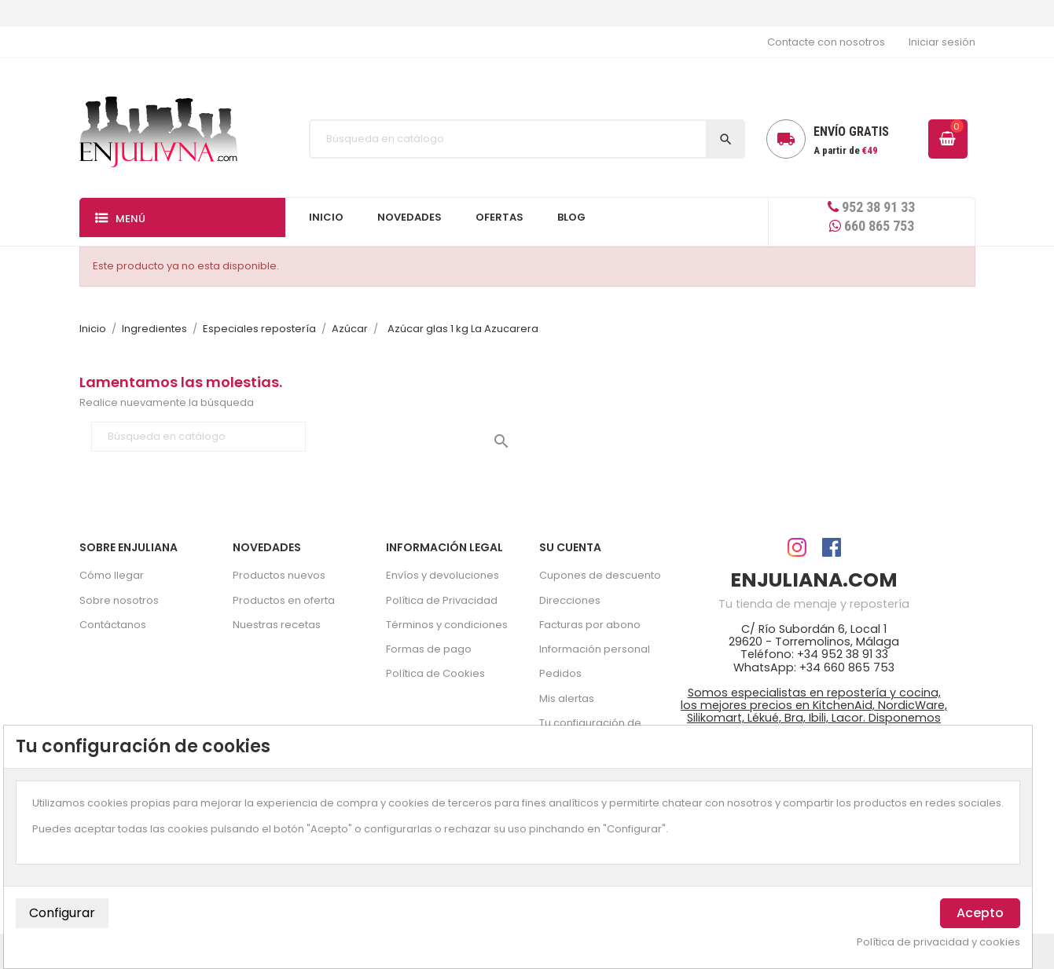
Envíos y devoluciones (442, 575)
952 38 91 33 (871, 207)
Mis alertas (566, 698)
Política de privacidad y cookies (938, 942)
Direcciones (569, 600)
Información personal (594, 649)
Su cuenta (570, 547)
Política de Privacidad (442, 600)
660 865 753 (871, 226)
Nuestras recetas (277, 624)
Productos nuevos (279, 575)
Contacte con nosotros (826, 42)
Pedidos (560, 673)
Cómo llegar (111, 575)
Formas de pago (429, 649)
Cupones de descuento (600, 575)
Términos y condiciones (447, 624)
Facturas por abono (590, 624)
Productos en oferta (284, 600)
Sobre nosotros (119, 600)
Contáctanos (112, 624)
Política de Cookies (435, 673)
